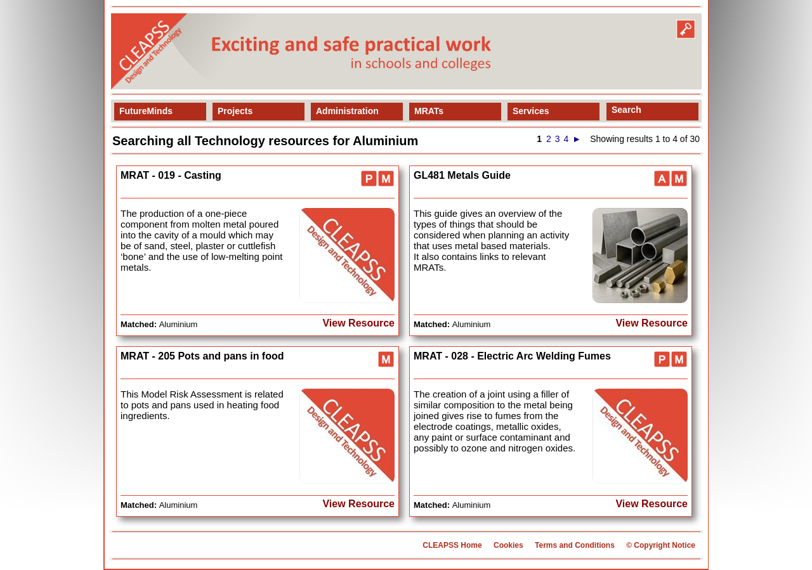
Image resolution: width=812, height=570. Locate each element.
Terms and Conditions (575, 545)
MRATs (428, 111)
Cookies (508, 545)
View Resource (358, 323)
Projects (235, 111)
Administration (347, 111)
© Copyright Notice (660, 545)
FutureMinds (146, 111)
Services (531, 111)
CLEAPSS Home (451, 545)
